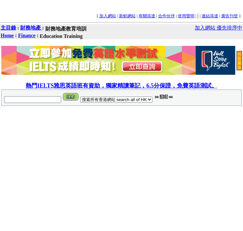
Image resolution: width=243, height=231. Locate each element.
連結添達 (210, 15)
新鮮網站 (127, 15)
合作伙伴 (166, 15)
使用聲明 (186, 15)
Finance (26, 35)
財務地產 (31, 27)
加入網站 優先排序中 (218, 27)
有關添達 (147, 15)
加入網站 (107, 15)
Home (7, 35)
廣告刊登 (229, 15)
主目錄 (8, 27)
